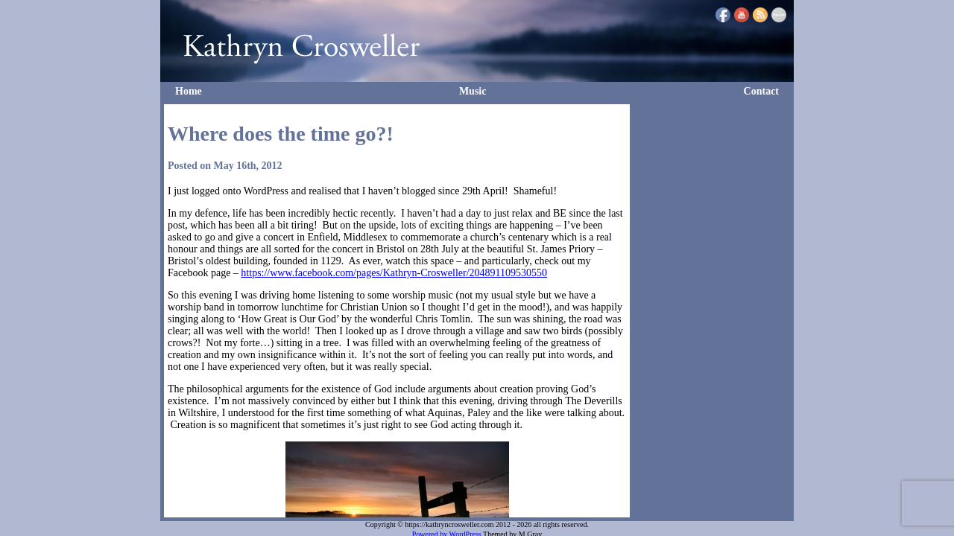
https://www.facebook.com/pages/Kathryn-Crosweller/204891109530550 (394, 272)
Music (473, 91)
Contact (761, 91)
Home (188, 91)
